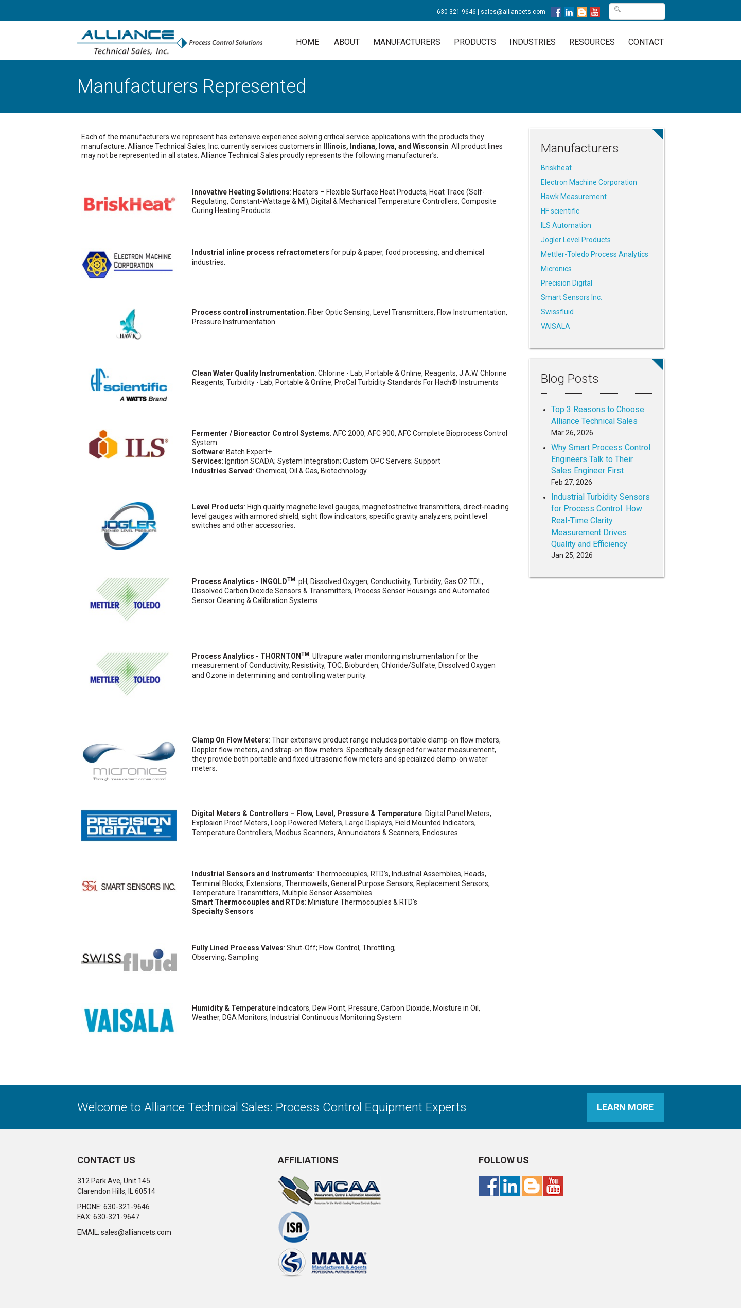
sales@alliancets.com (513, 11)
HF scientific (560, 211)
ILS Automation (566, 225)
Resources (592, 42)
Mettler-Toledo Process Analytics (594, 254)
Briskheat (556, 168)
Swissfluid (557, 312)
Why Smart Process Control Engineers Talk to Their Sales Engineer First (600, 459)
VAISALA (555, 326)
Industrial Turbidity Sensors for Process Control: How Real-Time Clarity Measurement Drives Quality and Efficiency (600, 520)
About (347, 42)
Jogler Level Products (576, 240)
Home (307, 42)
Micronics (556, 268)
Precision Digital (566, 283)
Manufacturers (406, 42)
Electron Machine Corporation (589, 182)
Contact (646, 42)
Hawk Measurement (574, 196)
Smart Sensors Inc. (571, 297)
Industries (532, 42)
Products (475, 42)
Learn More (625, 1107)
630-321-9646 (456, 11)
